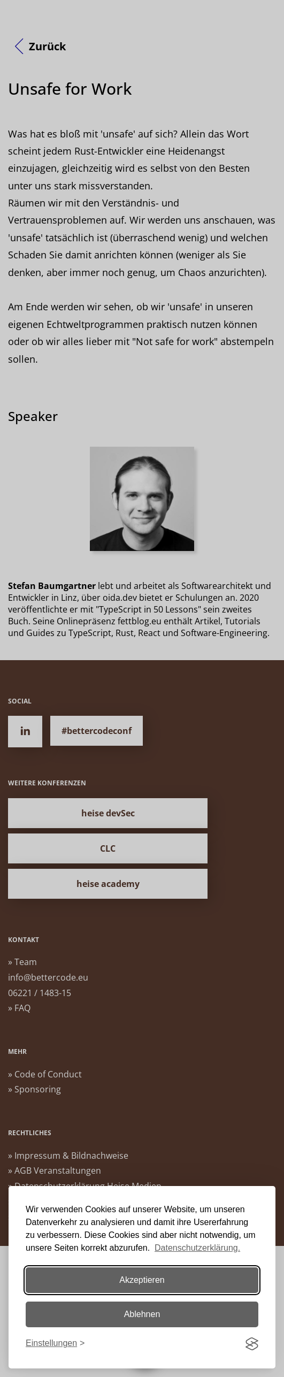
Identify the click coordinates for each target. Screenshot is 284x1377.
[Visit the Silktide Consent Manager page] (251, 1343)
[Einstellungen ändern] (55, 1343)
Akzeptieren (142, 1279)
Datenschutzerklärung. (197, 1247)
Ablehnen (142, 1314)
